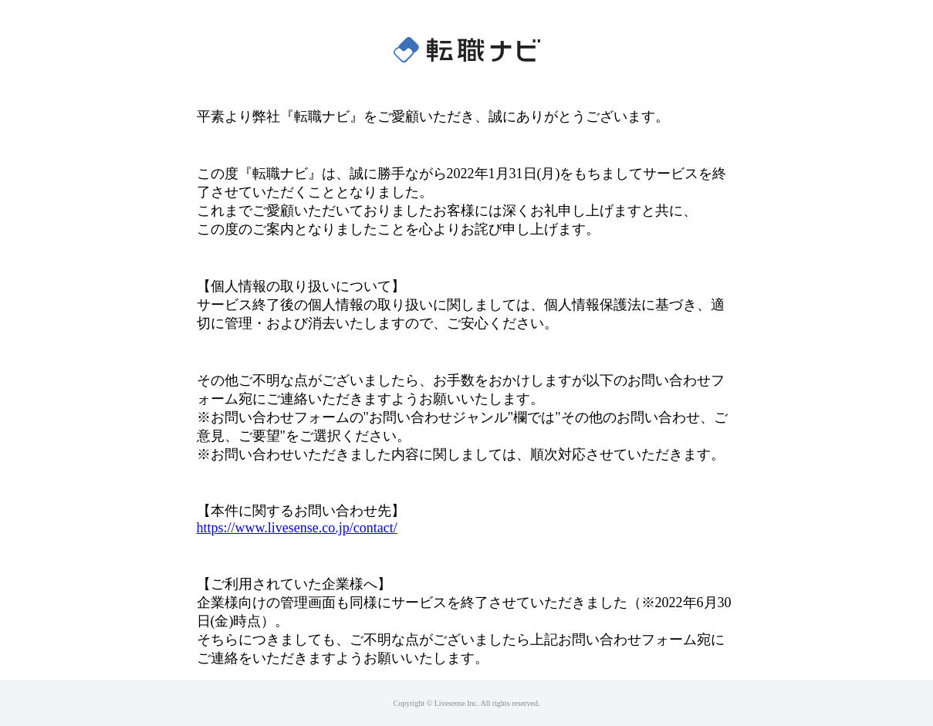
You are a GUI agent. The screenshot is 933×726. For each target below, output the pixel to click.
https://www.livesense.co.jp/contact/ (297, 527)
